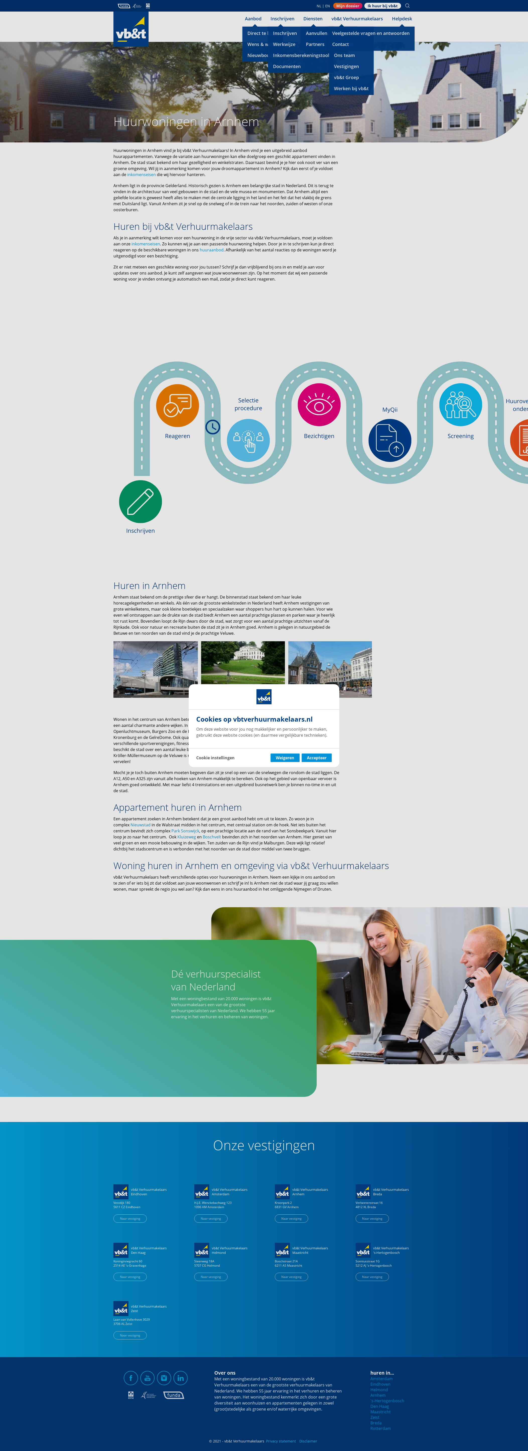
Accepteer (316, 758)
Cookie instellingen (215, 758)
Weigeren (285, 758)
